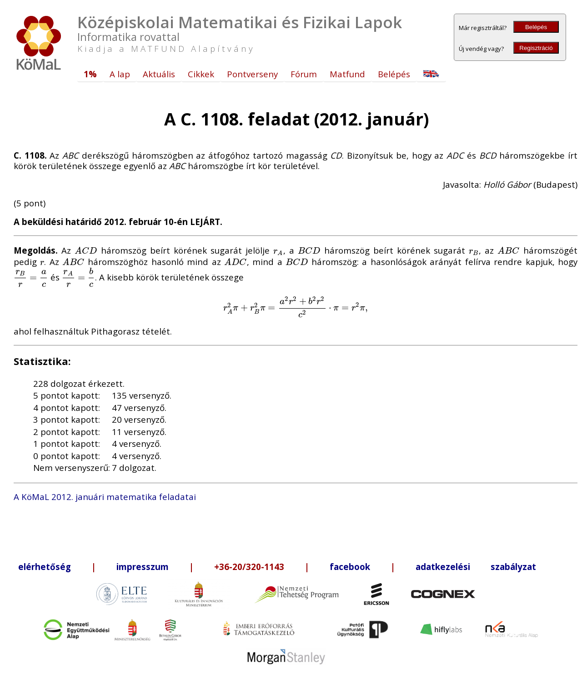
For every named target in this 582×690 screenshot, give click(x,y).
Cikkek (201, 74)
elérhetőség (44, 566)
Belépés (536, 27)
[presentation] (86, 250)
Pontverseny (252, 74)
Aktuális (159, 74)
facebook (350, 566)
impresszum (142, 566)
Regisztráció (535, 48)
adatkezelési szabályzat (476, 566)
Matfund (347, 74)
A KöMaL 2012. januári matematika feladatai (105, 496)
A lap (120, 74)
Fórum (304, 74)
